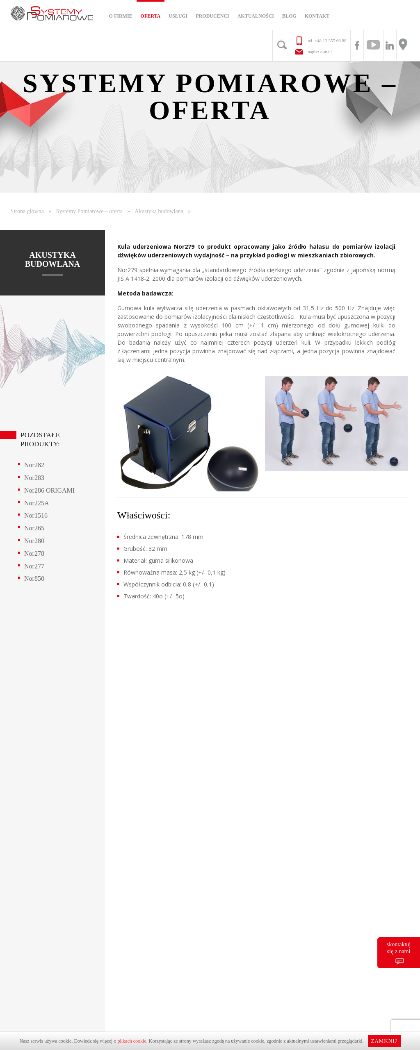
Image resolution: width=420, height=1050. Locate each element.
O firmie (120, 16)
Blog (289, 16)
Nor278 (34, 553)
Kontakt (317, 16)
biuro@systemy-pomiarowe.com (156, 733)
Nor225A (36, 503)
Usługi (178, 16)
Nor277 (34, 566)
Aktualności (255, 16)
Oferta (151, 16)
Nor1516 (36, 515)
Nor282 (34, 464)
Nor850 (34, 578)
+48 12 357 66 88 (331, 40)
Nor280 (34, 540)
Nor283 (34, 477)
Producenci (212, 16)
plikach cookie (131, 1041)
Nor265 (34, 528)
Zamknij (384, 1041)
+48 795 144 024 (156, 763)
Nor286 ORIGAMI (49, 490)
